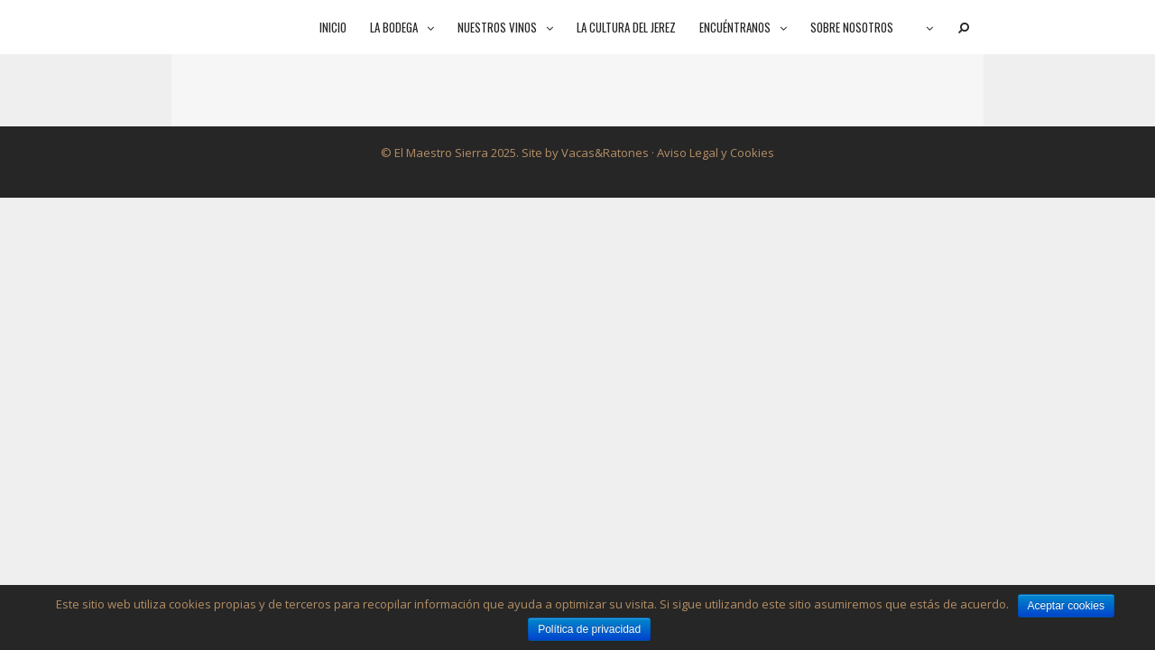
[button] (432, 27)
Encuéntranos (749, 27)
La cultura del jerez (626, 27)
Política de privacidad (589, 629)
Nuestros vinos (511, 27)
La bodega (408, 27)
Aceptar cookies (1066, 605)
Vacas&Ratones (605, 152)
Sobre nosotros (851, 27)
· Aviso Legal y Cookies (711, 152)
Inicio (332, 27)
